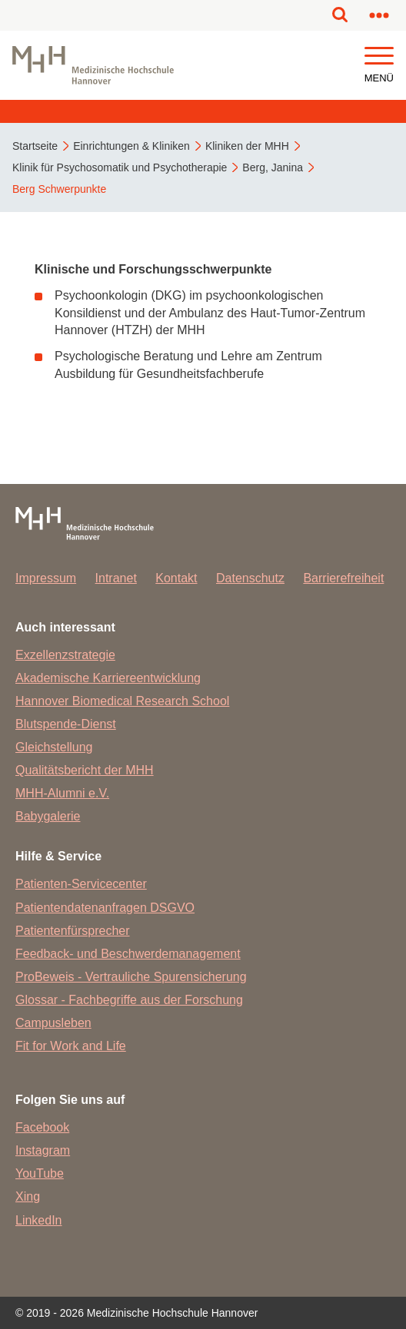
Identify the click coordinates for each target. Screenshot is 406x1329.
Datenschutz (250, 578)
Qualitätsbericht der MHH (84, 770)
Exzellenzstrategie (65, 654)
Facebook (42, 1127)
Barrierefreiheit (343, 578)
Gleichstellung (54, 747)
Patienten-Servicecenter (81, 883)
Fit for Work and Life (70, 1045)
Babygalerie (48, 816)
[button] (379, 56)
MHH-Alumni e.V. (62, 793)
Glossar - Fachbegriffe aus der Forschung (129, 999)
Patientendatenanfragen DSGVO (105, 907)
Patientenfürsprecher (72, 930)
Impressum (45, 578)
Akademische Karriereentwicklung (108, 677)
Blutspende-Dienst (65, 724)
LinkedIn (38, 1220)
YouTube (39, 1173)
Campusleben (53, 1022)
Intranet (116, 578)
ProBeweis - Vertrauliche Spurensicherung (131, 976)
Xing (27, 1196)
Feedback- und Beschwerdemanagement (128, 953)
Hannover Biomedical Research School (122, 701)
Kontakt (176, 578)
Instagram (42, 1150)
